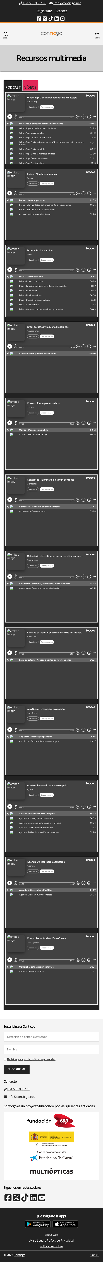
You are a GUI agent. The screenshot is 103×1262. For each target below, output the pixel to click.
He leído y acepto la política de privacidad (31, 1059)
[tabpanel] (51, 550)
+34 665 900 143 (17, 1089)
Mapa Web (51, 1235)
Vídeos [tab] (30, 87)
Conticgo (19, 1255)
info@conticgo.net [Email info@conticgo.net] (65, 3)
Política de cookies (51, 1246)
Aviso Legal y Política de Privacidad (51, 1240)
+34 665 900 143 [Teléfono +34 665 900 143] (32, 3)
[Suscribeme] (17, 1069)
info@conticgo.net (19, 1096)
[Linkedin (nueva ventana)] (56, 19)
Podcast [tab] (13, 87)
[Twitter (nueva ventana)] (45, 19)
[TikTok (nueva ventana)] (51, 19)
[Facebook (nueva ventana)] (39, 19)
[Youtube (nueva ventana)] (62, 19)
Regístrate (44, 11)
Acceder (61, 11)
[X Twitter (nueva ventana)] (16, 1199)
